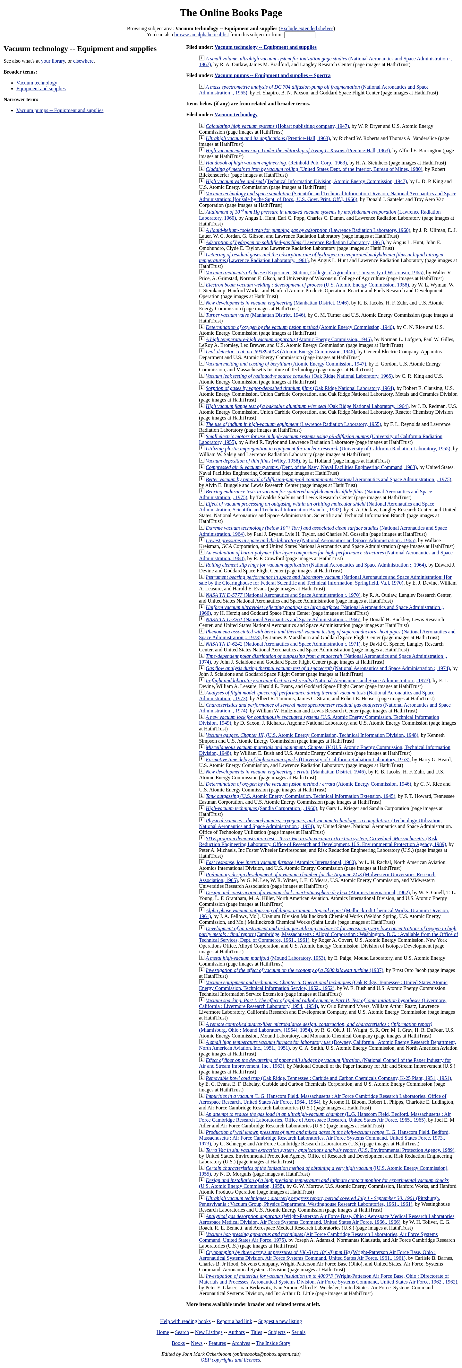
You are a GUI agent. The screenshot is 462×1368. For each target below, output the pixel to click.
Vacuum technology (36, 82)
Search (182, 1332)
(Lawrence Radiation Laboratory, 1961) (295, 242)
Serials (299, 1332)
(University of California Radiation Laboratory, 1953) (307, 759)
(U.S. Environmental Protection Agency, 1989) (330, 1150)
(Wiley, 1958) (253, 460)
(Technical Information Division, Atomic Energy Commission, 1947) (306, 181)
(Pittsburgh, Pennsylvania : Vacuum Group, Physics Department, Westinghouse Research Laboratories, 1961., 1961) (319, 1201)
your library (53, 61)
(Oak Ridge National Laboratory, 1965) (299, 376)
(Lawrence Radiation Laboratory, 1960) (308, 230)
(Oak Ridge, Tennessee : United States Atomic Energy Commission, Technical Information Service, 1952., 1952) (323, 985)
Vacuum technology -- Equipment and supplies (266, 47)
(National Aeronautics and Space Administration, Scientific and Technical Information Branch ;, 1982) (316, 506)
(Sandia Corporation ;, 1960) (261, 808)
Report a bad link (234, 1321)
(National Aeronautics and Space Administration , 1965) (310, 540)
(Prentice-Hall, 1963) (268, 138)
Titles (256, 1332)
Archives (241, 1343)
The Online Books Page (231, 12)
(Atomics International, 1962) (308, 892)
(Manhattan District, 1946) (277, 302)
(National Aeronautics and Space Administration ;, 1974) (328, 668)
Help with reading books (185, 1321)
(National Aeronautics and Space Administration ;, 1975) (328, 479)
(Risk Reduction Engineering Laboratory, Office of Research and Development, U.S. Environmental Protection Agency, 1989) (322, 841)
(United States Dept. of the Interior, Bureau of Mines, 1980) (314, 169)
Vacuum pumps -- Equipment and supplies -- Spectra (273, 75)
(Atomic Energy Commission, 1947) (286, 363)
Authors (236, 1332)
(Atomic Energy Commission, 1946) (300, 327)
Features (217, 1343)
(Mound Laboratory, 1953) (265, 958)
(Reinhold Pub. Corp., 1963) (276, 162)
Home (163, 1332)
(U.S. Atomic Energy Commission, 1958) (307, 284)
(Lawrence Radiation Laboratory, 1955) (293, 424)
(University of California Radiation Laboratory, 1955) (328, 448)
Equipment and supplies (41, 88)
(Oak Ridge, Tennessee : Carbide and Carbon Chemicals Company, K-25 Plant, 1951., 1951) (328, 1078)
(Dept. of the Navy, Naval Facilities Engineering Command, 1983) (311, 467)
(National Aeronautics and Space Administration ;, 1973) (318, 680)
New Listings (209, 1332)
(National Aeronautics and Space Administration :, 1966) (283, 619)
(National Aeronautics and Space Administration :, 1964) (316, 565)
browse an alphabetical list (201, 34)
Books (178, 1343)
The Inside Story (273, 1343)
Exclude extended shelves (306, 28)
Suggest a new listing (280, 1321)
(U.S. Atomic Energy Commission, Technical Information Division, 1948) (312, 735)
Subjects (277, 1332)
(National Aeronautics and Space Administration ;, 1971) (283, 644)
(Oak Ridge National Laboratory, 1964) (300, 388)
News (196, 1343)
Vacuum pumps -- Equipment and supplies (60, 110)
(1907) (294, 970)
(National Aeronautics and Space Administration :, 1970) (283, 595)
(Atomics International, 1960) (281, 862)
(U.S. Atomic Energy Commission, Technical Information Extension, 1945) (300, 796)
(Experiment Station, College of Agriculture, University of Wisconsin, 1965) (315, 272)
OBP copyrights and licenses (230, 1360)
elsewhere (83, 61)
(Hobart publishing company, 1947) (277, 126)
